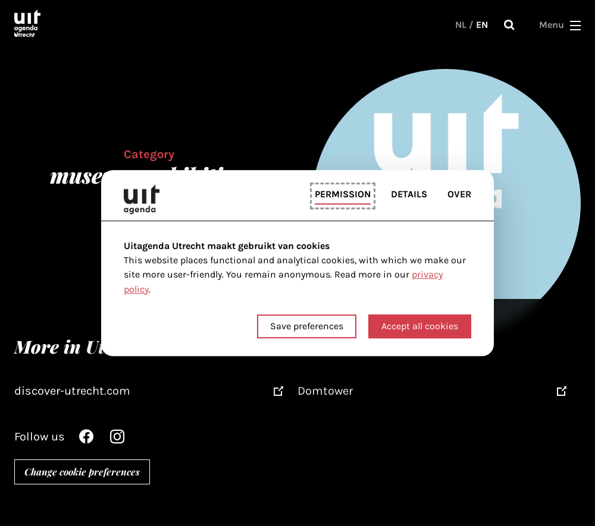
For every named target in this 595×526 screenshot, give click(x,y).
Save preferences (306, 326)
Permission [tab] (343, 194)
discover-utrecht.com (72, 391)
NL (460, 24)
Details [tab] (409, 194)
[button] (575, 25)
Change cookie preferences (82, 471)
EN (482, 24)
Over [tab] (459, 194)
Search (509, 25)
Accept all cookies (419, 326)
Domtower (325, 391)
